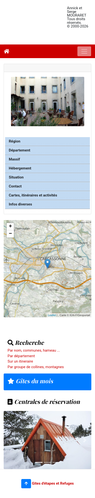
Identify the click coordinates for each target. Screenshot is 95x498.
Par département (21, 356)
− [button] (10, 234)
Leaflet (52, 315)
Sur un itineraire (20, 361)
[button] (26, 483)
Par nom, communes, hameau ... (34, 350)
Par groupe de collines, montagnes (36, 367)
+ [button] (10, 226)
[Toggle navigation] (84, 51)
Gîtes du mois (30, 381)
